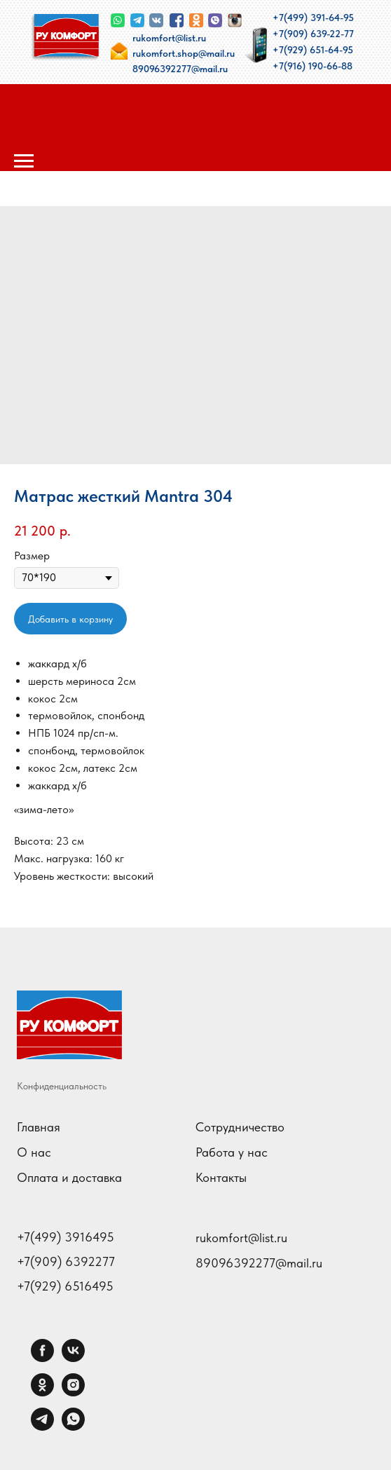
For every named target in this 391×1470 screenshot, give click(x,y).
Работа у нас (232, 1152)
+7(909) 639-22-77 (313, 33)
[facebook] (42, 1358)
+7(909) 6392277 (66, 1262)
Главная (38, 1126)
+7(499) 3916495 (65, 1237)
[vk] (73, 1358)
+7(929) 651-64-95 (313, 49)
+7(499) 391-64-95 (313, 17)
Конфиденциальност (59, 1085)
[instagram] (73, 1392)
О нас (34, 1152)
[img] (65, 37)
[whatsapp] (73, 1427)
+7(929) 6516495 (65, 1286)
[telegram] (42, 1427)
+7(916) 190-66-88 (312, 66)
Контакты (221, 1177)
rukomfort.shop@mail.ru (183, 53)
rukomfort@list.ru (169, 37)
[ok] (42, 1392)
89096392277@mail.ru (180, 68)
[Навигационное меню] (24, 161)
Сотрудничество (240, 1126)
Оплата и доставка (69, 1177)
